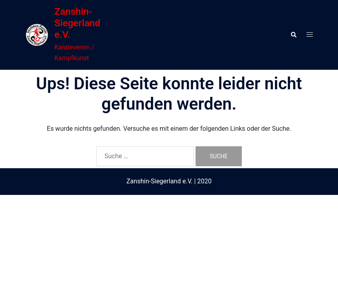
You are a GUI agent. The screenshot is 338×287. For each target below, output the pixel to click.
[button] (293, 34)
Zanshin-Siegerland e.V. (77, 23)
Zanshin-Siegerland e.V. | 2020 (169, 181)
